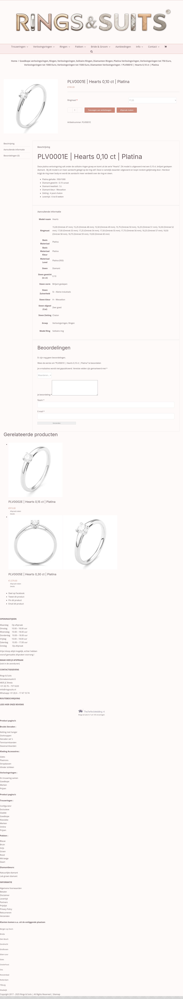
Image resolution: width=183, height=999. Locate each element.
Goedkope (4, 784)
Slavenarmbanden (8, 749)
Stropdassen (5, 766)
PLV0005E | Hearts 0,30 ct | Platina (32, 577)
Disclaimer (4, 898)
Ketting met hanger (8, 735)
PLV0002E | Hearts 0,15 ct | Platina (32, 504)
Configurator (5, 809)
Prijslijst (3, 908)
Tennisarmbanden (8, 745)
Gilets (2, 759)
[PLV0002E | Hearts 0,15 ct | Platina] (93, 473)
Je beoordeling (44, 397)
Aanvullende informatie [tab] (14, 149)
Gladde (3, 815)
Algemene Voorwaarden (11, 891)
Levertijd (4, 901)
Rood (2, 858)
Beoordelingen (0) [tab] (12, 155)
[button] (91, 51)
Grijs (2, 851)
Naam (40, 403)
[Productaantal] (74, 110)
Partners (4, 905)
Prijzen (3, 791)
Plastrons (4, 763)
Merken (3, 788)
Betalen (3, 894)
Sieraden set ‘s (6, 742)
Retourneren (5, 915)
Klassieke (4, 822)
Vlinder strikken (7, 770)
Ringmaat (71, 100)
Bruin (2, 847)
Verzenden (5, 919)
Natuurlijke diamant (9, 875)
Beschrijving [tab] (9, 143)
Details (12, 517)
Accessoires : (13, 754)
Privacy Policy (6, 912)
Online (3, 829)
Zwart (2, 865)
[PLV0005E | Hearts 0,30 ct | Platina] (93, 545)
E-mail (41, 414)
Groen (3, 854)
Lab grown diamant (8, 879)
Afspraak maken (126, 110)
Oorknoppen (5, 738)
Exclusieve (4, 812)
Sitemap (56, 997)
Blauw (2, 844)
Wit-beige (4, 861)
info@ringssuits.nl (8, 692)
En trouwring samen (9, 781)
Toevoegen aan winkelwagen (99, 110)
